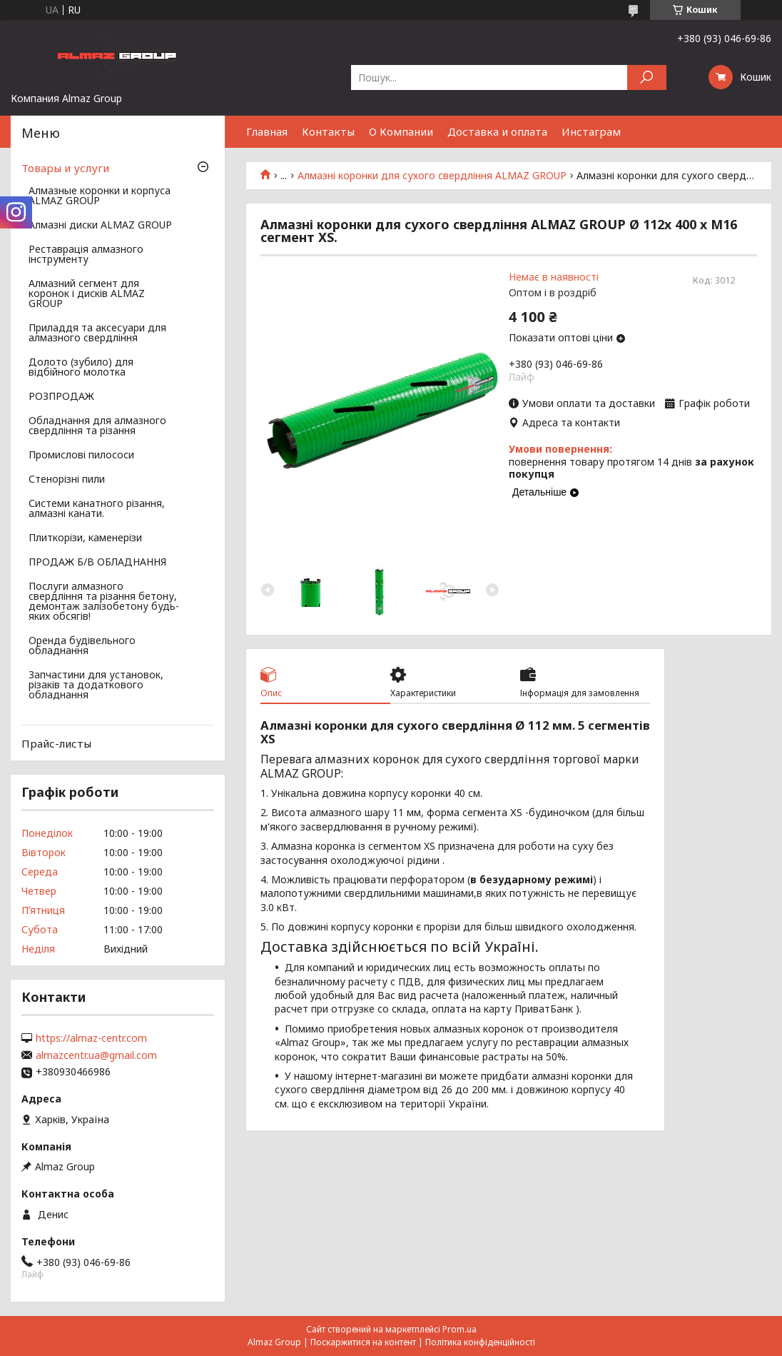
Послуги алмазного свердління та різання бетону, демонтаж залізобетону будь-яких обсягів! (104, 602)
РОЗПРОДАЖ (61, 397)
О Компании (401, 131)
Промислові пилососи (81, 455)
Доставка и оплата (497, 131)
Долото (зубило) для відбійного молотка (81, 367)
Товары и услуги (65, 168)
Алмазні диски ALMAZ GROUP (100, 225)
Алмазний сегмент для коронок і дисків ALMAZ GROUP (87, 294)
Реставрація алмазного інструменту (86, 255)
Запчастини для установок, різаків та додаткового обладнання (96, 685)
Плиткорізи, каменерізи (85, 538)
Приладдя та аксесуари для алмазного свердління (97, 333)
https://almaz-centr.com (91, 1038)
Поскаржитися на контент (363, 1342)
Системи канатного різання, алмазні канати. (97, 509)
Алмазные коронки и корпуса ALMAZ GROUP (100, 196)
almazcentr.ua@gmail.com (96, 1055)
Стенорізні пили (67, 480)
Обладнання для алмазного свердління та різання (97, 426)
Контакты (328, 131)
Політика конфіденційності (480, 1342)
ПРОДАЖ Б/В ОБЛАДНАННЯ (97, 562)
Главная (267, 131)
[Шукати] (646, 77)
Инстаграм (591, 131)
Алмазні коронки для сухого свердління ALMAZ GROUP (432, 175)
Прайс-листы (56, 743)
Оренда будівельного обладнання (82, 646)
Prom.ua (459, 1329)
